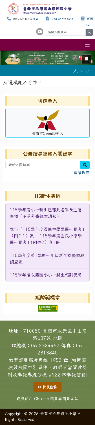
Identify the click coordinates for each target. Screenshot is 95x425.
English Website (62, 18)
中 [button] (82, 71)
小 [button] (88, 71)
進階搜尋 (81, 173)
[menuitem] (47, 213)
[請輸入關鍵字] (66, 32)
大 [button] (75, 70)
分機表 (34, 18)
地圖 (58, 338)
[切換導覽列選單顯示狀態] (87, 44)
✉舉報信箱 (74, 374)
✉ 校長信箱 (47, 387)
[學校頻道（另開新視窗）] (39, 31)
